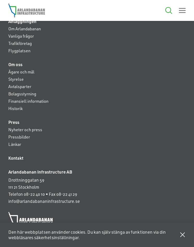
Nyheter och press (25, 129)
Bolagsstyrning (22, 93)
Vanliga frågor (21, 36)
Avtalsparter (19, 86)
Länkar (14, 144)
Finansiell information (28, 101)
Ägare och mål (21, 71)
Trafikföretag (20, 43)
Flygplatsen (19, 50)
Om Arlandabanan (24, 28)
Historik (15, 108)
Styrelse (16, 79)
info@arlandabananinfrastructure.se (44, 201)
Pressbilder (19, 137)
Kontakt (15, 158)
